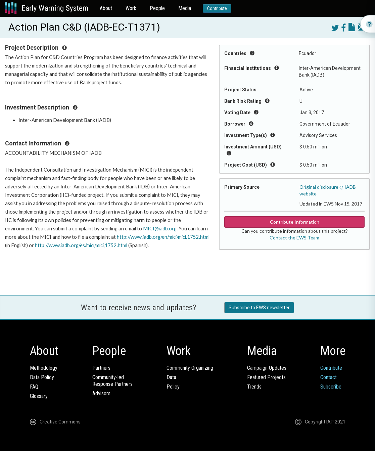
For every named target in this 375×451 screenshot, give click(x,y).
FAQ (34, 387)
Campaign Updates (266, 368)
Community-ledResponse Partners (112, 380)
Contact (328, 377)
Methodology (43, 368)
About (106, 8)
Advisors (101, 393)
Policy (173, 387)
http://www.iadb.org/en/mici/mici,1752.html (163, 237)
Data (171, 377)
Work (131, 8)
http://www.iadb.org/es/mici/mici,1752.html (81, 245)
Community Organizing (190, 368)
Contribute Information (294, 222)
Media (184, 8)
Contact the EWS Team (294, 237)
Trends (254, 387)
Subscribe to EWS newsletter (259, 307)
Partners (101, 368)
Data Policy (42, 377)
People (157, 8)
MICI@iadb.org (160, 228)
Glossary (39, 396)
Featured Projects (266, 377)
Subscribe (330, 387)
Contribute (217, 8)
